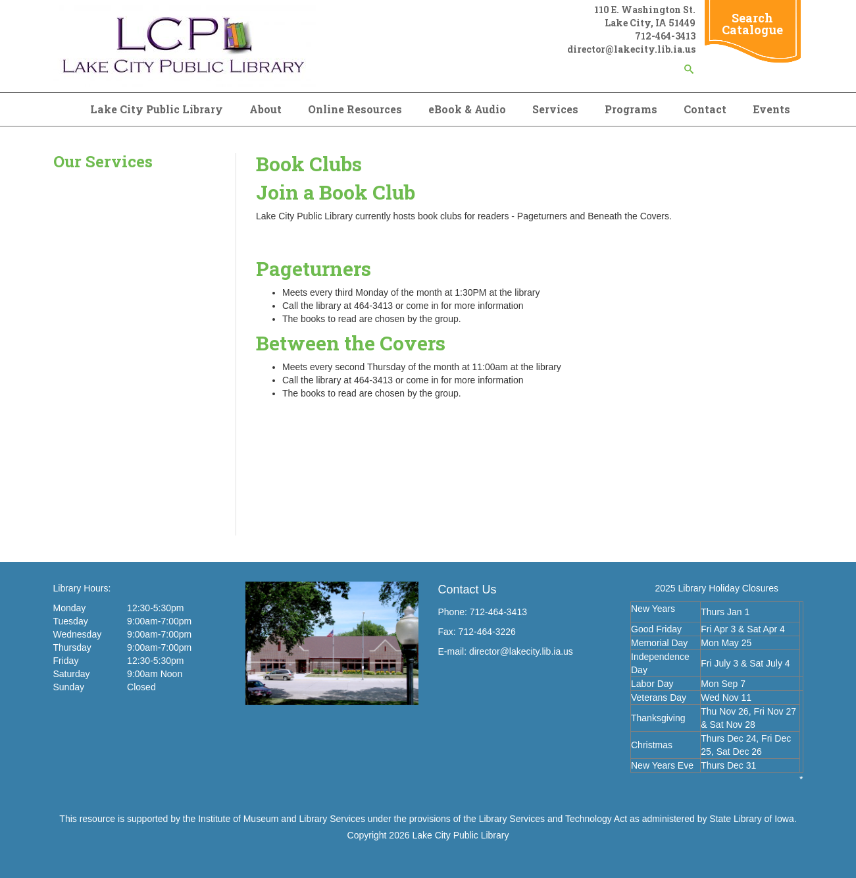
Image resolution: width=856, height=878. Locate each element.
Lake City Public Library (156, 109)
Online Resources (355, 109)
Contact (705, 109)
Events (771, 109)
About (265, 109)
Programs (631, 109)
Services (555, 109)
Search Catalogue (752, 24)
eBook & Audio (467, 109)
